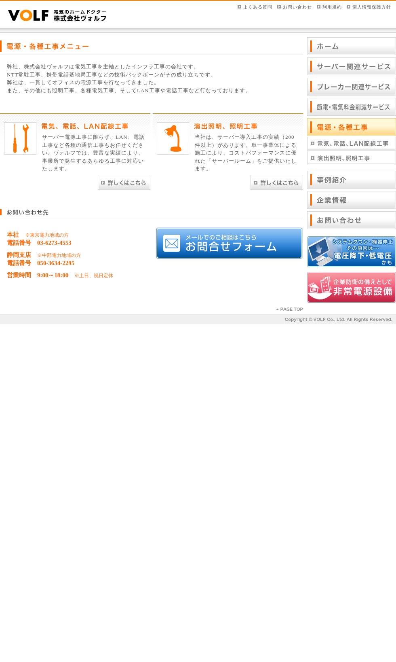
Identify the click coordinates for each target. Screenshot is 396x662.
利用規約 (332, 6)
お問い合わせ (297, 6)
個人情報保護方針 (371, 6)
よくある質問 (257, 6)
